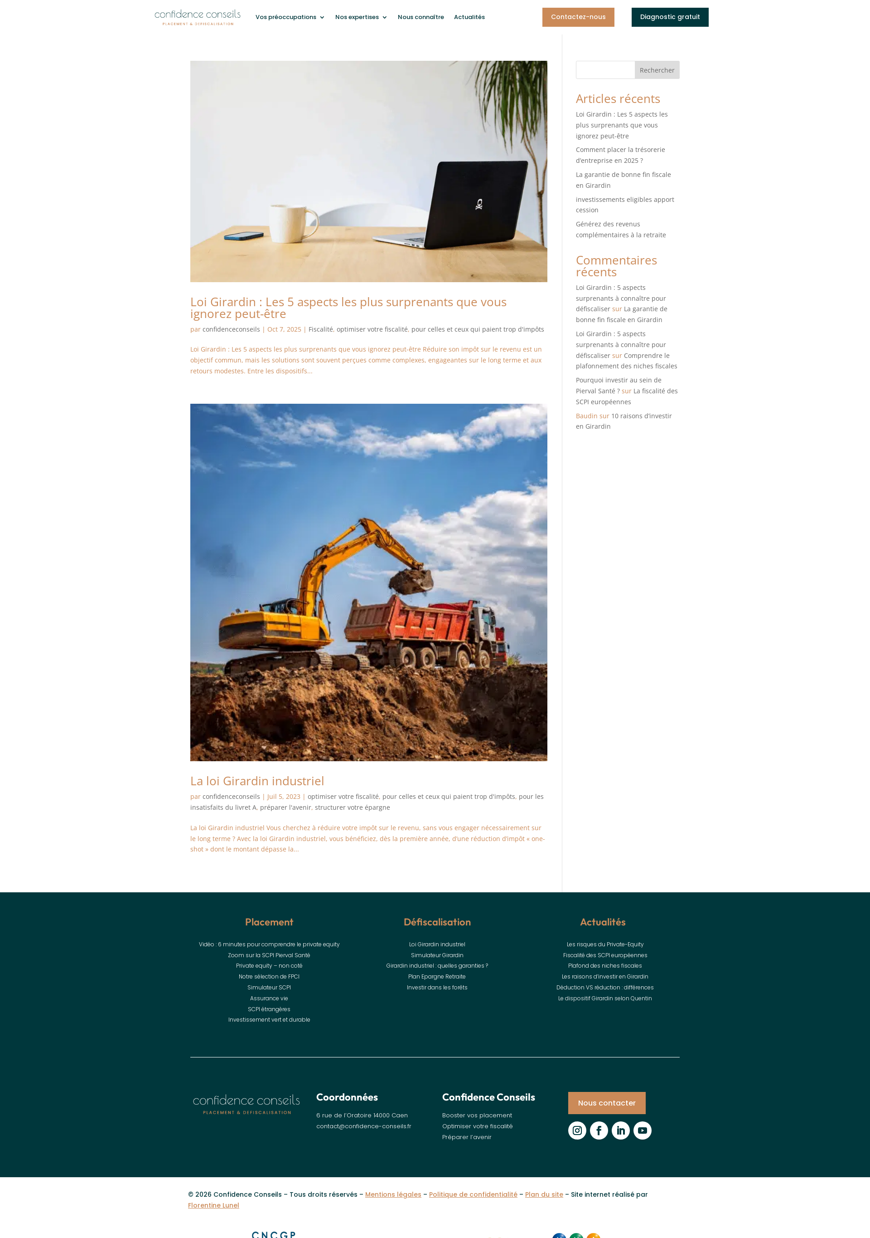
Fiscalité (321, 329)
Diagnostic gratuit (670, 16)
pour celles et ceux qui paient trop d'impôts (477, 329)
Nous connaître (421, 17)
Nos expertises (357, 17)
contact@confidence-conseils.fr (363, 1126)
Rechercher (657, 70)
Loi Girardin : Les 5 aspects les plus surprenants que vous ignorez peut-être (348, 308)
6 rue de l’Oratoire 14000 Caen (362, 1115)
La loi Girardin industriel (257, 781)
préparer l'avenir (285, 807)
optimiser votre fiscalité (372, 329)
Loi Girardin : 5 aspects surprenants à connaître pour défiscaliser (621, 298)
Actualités (469, 17)
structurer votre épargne (352, 807)
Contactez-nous (578, 16)
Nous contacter (607, 1103)
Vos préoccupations (286, 17)
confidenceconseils (231, 329)
